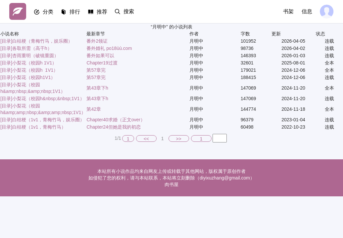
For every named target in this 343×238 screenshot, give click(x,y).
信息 (306, 11)
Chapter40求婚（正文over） (115, 119)
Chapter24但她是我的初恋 (113, 127)
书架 (288, 11)
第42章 (93, 109)
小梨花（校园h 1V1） (34, 62)
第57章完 (96, 70)
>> (178, 138)
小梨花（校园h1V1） (34, 77)
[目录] (6, 41)
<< (146, 138)
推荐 (102, 12)
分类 (48, 12)
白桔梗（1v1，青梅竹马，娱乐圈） (48, 119)
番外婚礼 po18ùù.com (109, 48)
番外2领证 (97, 41)
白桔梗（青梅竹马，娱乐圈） (42, 41)
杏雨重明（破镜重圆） (35, 55)
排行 (75, 12)
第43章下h (97, 88)
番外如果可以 (100, 55)
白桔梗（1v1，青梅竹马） (39, 127)
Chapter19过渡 (101, 62)
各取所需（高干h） (32, 48)
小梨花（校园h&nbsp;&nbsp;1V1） (48, 98)
